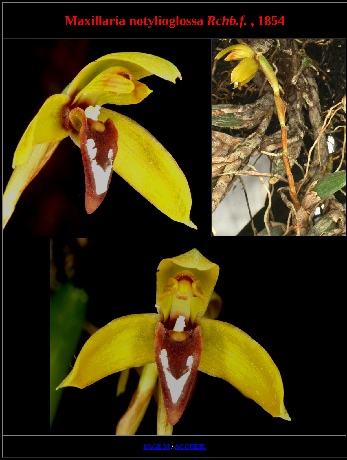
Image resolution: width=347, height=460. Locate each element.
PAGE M (156, 446)
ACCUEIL (190, 446)
